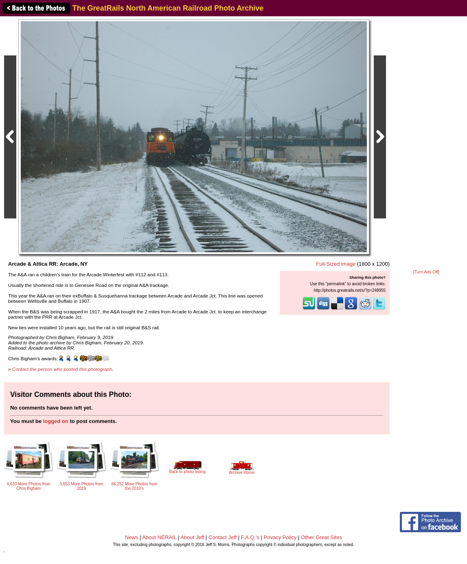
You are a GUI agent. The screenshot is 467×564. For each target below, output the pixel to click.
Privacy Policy (280, 537)
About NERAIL (159, 537)
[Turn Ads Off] (426, 272)
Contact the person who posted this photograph (62, 369)
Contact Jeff (222, 537)
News (131, 537)
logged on (55, 421)
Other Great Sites (321, 537)
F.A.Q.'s (250, 537)
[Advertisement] (426, 143)
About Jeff (192, 537)
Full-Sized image (335, 264)
